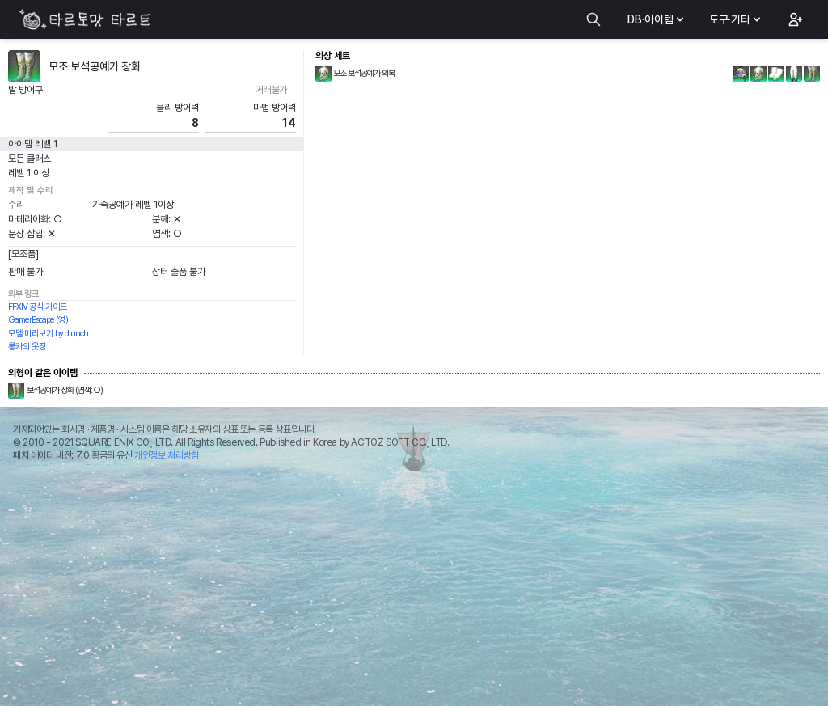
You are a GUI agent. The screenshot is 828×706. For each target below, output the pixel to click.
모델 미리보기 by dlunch (48, 333)
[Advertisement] (414, 588)
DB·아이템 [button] (656, 19)
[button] (794, 19)
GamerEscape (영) (38, 320)
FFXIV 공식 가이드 (37, 307)
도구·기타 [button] (736, 19)
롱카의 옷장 (27, 346)
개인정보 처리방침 (166, 455)
